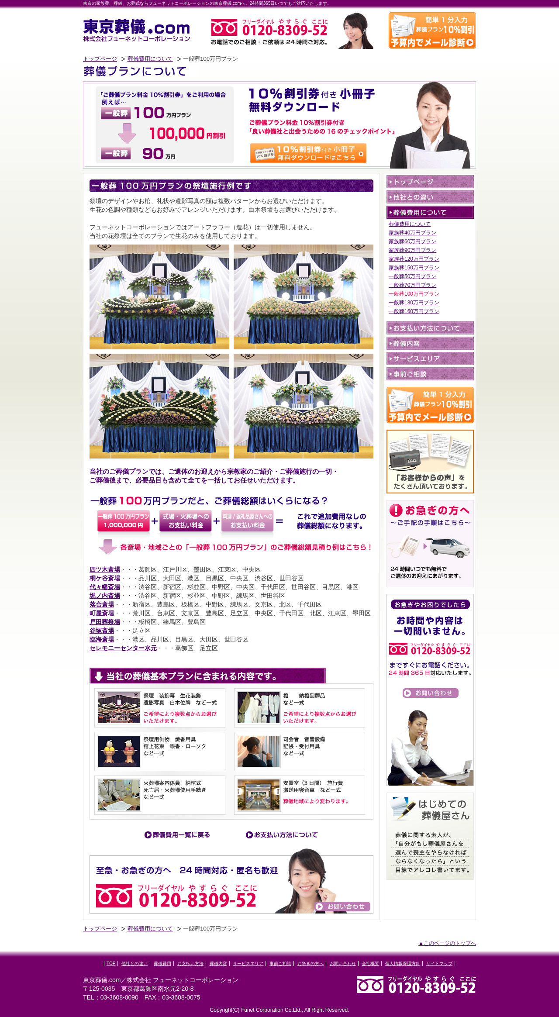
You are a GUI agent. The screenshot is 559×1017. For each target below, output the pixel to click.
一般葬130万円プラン (414, 303)
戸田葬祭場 (105, 621)
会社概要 (370, 963)
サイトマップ (439, 963)
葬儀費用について (150, 58)
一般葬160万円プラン (414, 311)
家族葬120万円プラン (414, 259)
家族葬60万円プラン (412, 241)
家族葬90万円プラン (412, 250)
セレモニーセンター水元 (123, 648)
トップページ (100, 58)
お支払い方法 (190, 963)
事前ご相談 (280, 963)
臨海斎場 (102, 639)
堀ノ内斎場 (105, 595)
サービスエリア (248, 963)
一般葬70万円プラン (412, 285)
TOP (111, 963)
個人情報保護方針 (402, 963)
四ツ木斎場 (105, 569)
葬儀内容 (218, 963)
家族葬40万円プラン (412, 233)
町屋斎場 (102, 613)
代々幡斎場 (105, 586)
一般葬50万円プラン (412, 276)
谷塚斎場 (102, 630)
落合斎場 (102, 604)
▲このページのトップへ (447, 943)
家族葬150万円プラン (414, 268)
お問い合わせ (343, 963)
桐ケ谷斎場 (105, 578)
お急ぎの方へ (310, 963)
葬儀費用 (162, 963)
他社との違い (134, 963)
